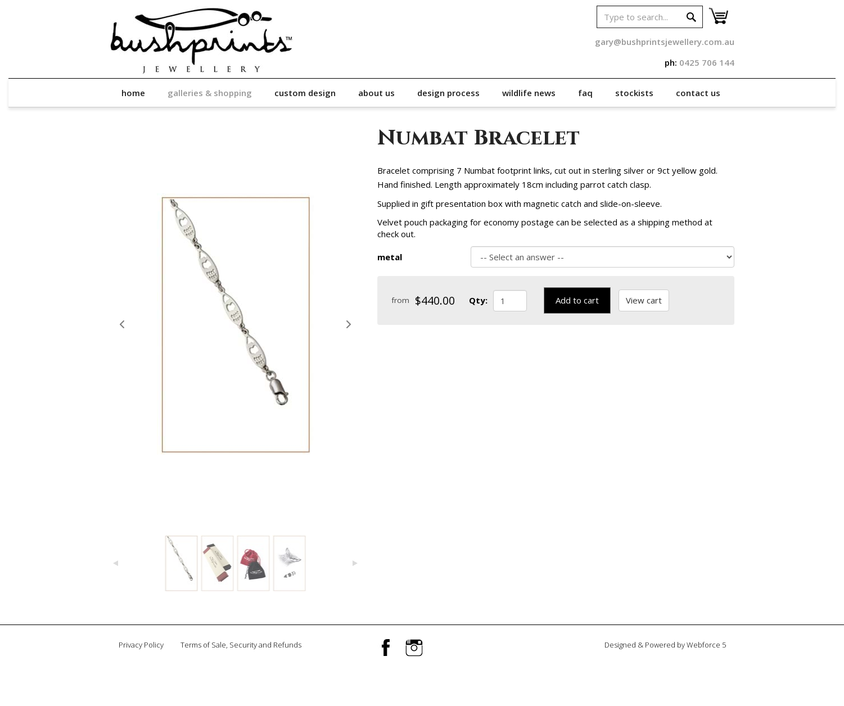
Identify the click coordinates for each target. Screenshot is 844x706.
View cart (644, 300)
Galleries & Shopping (210, 92)
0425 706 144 (706, 62)
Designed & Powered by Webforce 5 (665, 645)
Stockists (634, 92)
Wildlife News (529, 92)
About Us (376, 92)
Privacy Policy (141, 645)
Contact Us (698, 92)
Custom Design (305, 92)
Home (133, 92)
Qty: (478, 300)
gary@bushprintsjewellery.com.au (664, 41)
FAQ (585, 92)
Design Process (448, 92)
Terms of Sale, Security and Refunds (240, 645)
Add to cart (577, 300)
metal (389, 257)
